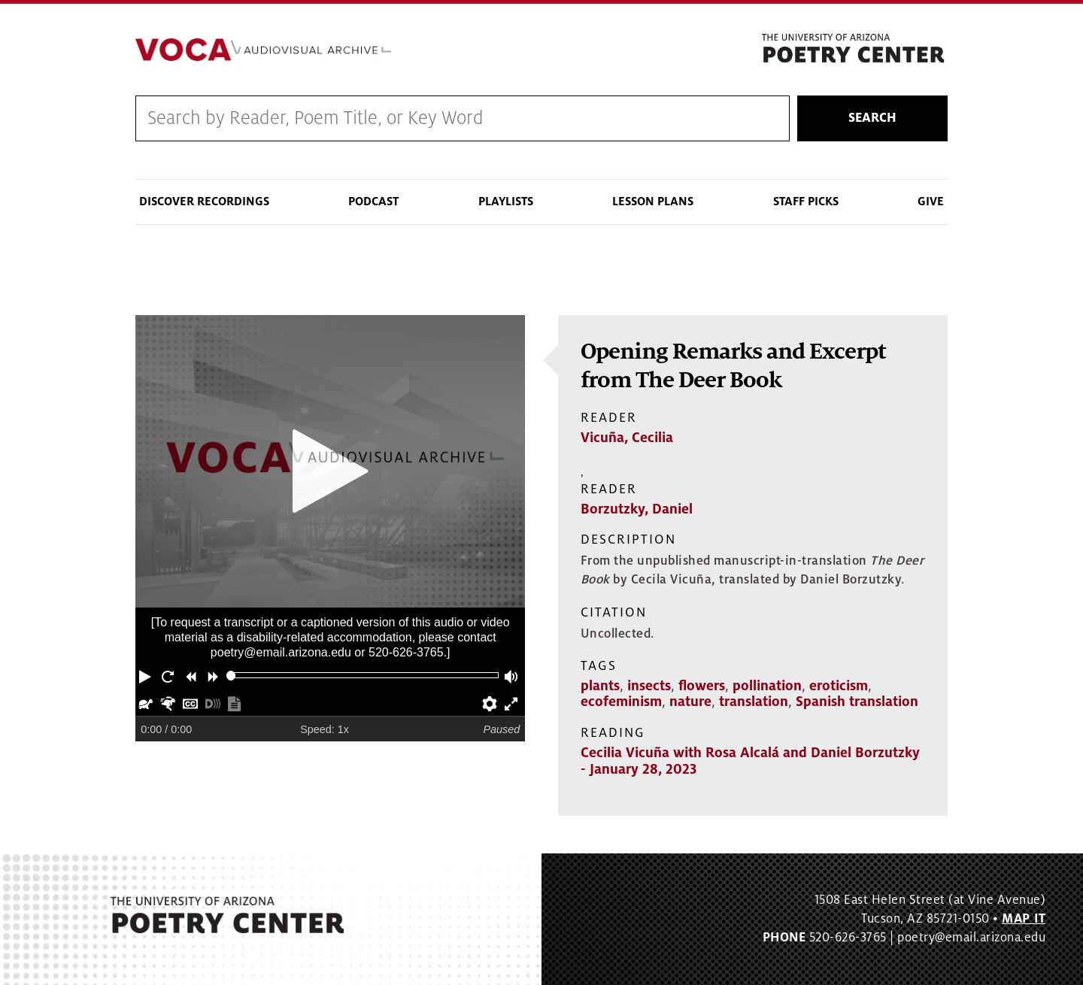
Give (931, 201)
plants (600, 685)
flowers (701, 685)
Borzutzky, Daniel (637, 509)
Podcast (373, 201)
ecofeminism (621, 701)
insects (649, 685)
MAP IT (1023, 919)
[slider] (231, 675)
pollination (767, 685)
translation (753, 701)
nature (690, 701)
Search (872, 118)
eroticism (838, 685)
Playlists (505, 201)
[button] (147, 675)
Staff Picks (806, 201)
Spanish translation (857, 701)
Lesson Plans (652, 201)
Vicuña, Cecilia (627, 437)
